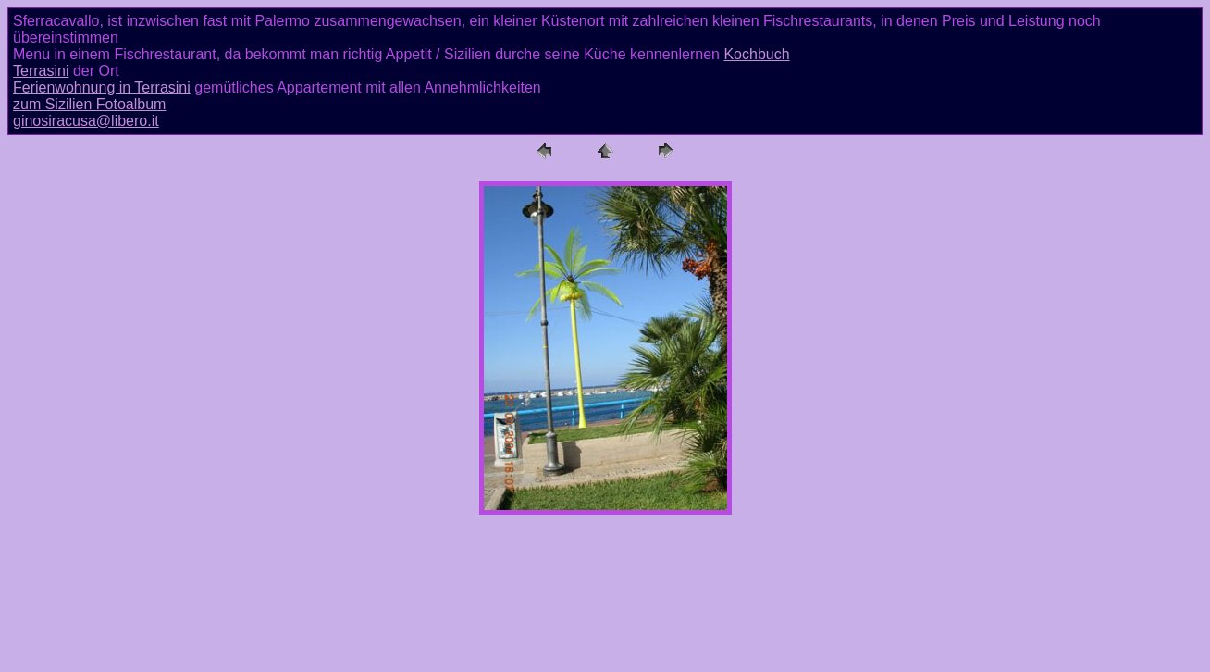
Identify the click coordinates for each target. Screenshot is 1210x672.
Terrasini (40, 71)
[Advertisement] (605, 623)
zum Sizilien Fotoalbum (89, 104)
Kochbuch (756, 54)
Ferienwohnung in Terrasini (102, 87)
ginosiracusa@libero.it (86, 121)
